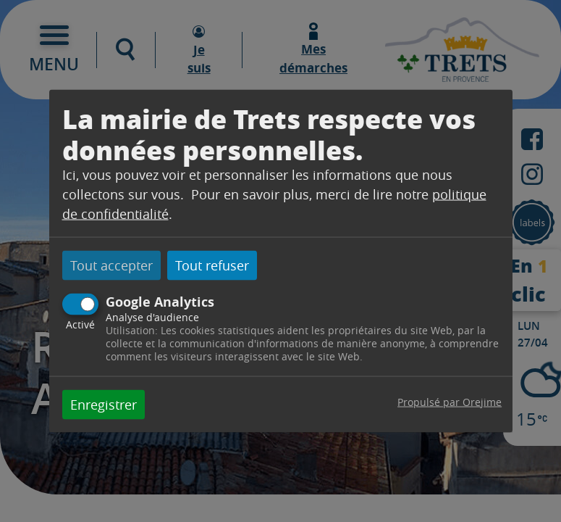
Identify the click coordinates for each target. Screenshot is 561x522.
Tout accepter (111, 265)
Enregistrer (103, 404)
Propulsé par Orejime (449, 401)
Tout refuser (212, 265)
